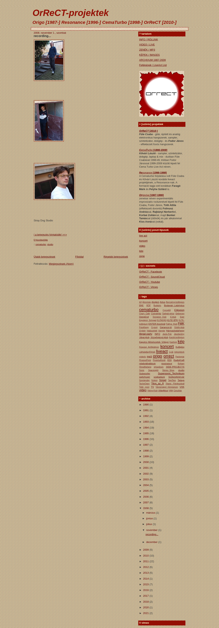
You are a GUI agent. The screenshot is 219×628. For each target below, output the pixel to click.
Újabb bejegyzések (44, 256)
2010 (146, 555)
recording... (42, 36)
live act (143, 235)
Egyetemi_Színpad (147, 320)
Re (141, 172)
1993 (146, 421)
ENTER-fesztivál (156, 324)
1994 (146, 427)
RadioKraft (178, 360)
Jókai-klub (144, 337)
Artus (162, 302)
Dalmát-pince (168, 314)
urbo (150, 149)
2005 (146, 490)
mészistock (179, 352)
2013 (146, 572)
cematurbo (41, 244)
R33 (169, 360)
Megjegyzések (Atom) (61, 263)
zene (142, 256)
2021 (146, 613)
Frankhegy (144, 327)
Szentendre (144, 380)
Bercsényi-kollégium (175, 302)
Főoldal (79, 256)
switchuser (144, 377)
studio (50, 244)
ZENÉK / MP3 (147, 49)
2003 (146, 479)
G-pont (154, 327)
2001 (146, 467)
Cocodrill (166, 310)
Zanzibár (178, 391)
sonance (147, 172)
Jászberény (179, 334)
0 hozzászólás (41, 240)
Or (140, 195)
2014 (146, 578)
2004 (146, 485)
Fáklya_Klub (171, 324)
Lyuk (171, 352)
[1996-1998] (160, 172)
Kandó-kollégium (176, 337)
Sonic (141, 370)
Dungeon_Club (159, 317)
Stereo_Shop (168, 370)
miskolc (142, 357)
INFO (157, 334)
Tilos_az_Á (157, 383)
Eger (182, 317)
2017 (146, 595)
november (152, 530)
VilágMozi (163, 390)
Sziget (162, 380)
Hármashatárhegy (175, 330)
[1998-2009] (160, 149)
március (151, 512)
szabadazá (159, 377)
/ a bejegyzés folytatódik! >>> (50, 234)
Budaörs (157, 305)
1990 (146, 404)
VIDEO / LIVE (147, 44)
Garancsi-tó (166, 327)
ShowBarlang (145, 367)
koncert (143, 240)
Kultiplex (180, 347)
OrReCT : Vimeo (148, 287)
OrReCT (144, 130)
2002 (146, 473)
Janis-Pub (166, 334)
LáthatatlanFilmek (147, 352)
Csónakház (156, 314)
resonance (166, 363)
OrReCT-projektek (71, 13)
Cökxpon (179, 310)
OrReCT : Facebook (150, 271)
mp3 (149, 356)
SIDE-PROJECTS (175, 366)
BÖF (149, 305)
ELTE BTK (172, 320)
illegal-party (145, 333)
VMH (171, 391)
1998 (146, 450)
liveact (162, 351)
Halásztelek (152, 331)
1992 (146, 416)
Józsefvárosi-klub (159, 337)
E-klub (173, 317)
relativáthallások (147, 363)
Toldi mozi (144, 387)
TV (152, 387)
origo (157, 356)
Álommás (146, 302)
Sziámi (154, 380)
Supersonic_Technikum (171, 373)
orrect (169, 356)
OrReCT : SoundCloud (152, 276)
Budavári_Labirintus (174, 305)
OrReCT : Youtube (149, 281)
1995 (146, 433)
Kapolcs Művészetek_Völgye (154, 342)
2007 (146, 502)
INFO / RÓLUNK (148, 39)
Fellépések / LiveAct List (153, 65)
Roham (181, 364)
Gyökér (142, 331)
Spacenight (153, 370)
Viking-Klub (152, 391)
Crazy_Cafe (144, 314)
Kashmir (173, 342)
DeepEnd (144, 316)
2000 (146, 462)
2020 (146, 607)
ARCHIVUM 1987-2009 (152, 59)
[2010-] (153, 130)
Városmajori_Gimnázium (167, 387)
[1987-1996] (157, 195)
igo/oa (146, 195)
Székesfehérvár (176, 377)
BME (141, 305)
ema (143, 149)
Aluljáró (155, 302)
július (149, 524)
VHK (182, 387)
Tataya (181, 380)
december (152, 542)
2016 (146, 590)
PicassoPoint (145, 360)
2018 (146, 601)
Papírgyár (179, 357)
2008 (146, 508)
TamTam (172, 380)
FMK (181, 323)
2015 (146, 584)
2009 (146, 549)
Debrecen (179, 314)
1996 (146, 439)
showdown (158, 367)
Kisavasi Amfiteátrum (149, 347)
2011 (146, 561)
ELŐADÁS (162, 320)
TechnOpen (144, 384)
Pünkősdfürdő (159, 360)
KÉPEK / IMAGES (149, 54)
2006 (146, 496)
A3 (140, 302)
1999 (146, 456)
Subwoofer (144, 373)
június (150, 518)
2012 (146, 567)
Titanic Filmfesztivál (175, 384)
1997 (146, 444)
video (142, 245)
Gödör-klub (179, 327)
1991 (146, 410)
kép (141, 251)
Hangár (161, 331)
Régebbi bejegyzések (116, 256)
